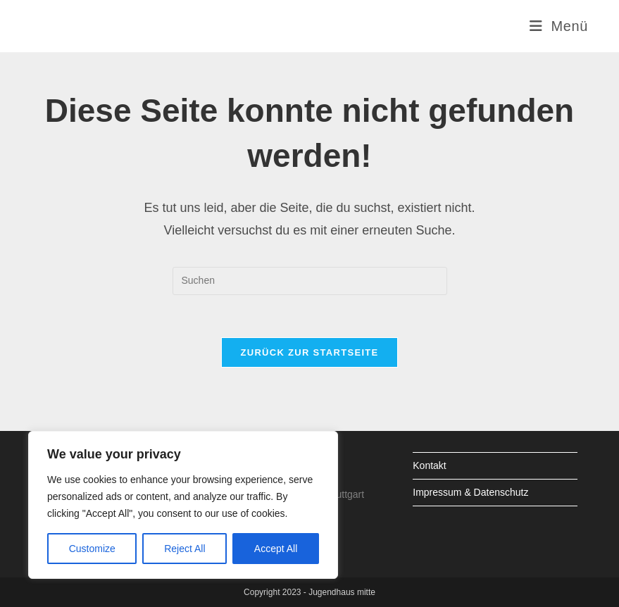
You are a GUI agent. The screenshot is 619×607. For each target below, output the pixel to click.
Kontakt (429, 465)
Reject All (184, 548)
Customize (92, 548)
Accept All (275, 548)
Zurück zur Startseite (309, 352)
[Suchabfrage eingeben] (310, 281)
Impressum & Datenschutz (470, 492)
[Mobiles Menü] (559, 26)
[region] (183, 505)
